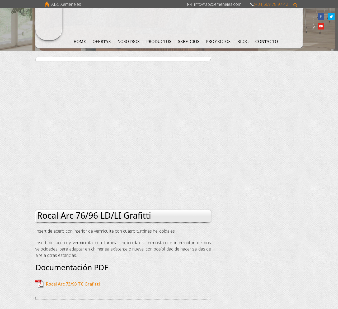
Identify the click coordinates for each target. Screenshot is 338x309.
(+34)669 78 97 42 (271, 4)
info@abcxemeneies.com (217, 4)
